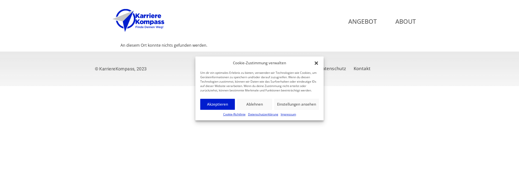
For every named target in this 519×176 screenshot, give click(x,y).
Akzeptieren (217, 107)
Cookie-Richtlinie (234, 117)
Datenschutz (332, 68)
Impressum (288, 117)
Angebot (374, 21)
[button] (316, 66)
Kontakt (362, 68)
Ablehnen (254, 107)
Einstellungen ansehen (296, 107)
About (417, 21)
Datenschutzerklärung (263, 117)
